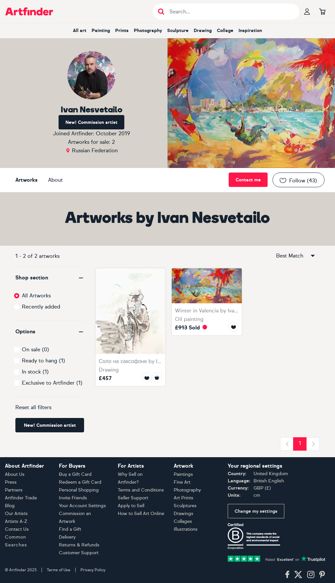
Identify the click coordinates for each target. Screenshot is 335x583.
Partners (14, 490)
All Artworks (36, 295)
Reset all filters (33, 407)
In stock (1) (35, 372)
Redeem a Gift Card (80, 482)
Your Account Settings (82, 505)
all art (79, 30)
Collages (183, 521)
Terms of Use (58, 570)
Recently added (41, 307)
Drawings (183, 513)
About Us (15, 474)
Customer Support (78, 553)
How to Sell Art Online (141, 513)
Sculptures (185, 505)
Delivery (67, 537)
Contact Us (17, 529)
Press (11, 482)
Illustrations (186, 529)
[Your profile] (307, 11)
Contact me (248, 180)
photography (148, 30)
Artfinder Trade (21, 498)
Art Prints (183, 498)
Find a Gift (70, 529)
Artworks (26, 180)
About (55, 180)
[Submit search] (161, 12)
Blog (10, 505)
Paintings (183, 474)
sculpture (177, 30)
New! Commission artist (91, 122)
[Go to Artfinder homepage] (29, 11)
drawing (203, 30)
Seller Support (133, 498)
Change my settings (256, 511)
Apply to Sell (131, 505)
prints (122, 30)
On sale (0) (35, 349)
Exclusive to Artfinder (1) (52, 383)
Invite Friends (73, 498)
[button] (49, 278)
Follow (298, 180)
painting (101, 30)
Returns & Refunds (79, 545)
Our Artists (16, 513)
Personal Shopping (79, 490)
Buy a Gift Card (75, 474)
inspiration (250, 30)
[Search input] (229, 12)
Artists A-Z (16, 521)
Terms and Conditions (141, 490)
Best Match (296, 256)
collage (225, 30)
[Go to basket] (322, 11)
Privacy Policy (92, 570)
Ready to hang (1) (43, 361)
